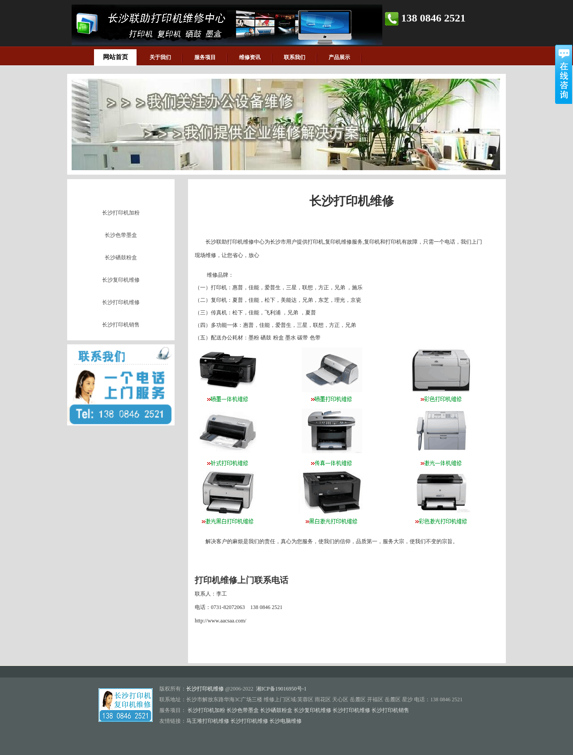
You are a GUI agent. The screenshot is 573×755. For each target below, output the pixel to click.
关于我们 (160, 57)
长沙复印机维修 (121, 280)
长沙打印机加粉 (121, 213)
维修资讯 (250, 57)
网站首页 (115, 57)
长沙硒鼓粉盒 (121, 257)
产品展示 (339, 57)
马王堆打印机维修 (207, 721)
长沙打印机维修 (121, 302)
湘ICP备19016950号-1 (281, 689)
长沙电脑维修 (285, 721)
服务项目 (205, 57)
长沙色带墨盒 (121, 235)
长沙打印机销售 (121, 325)
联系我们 (294, 57)
